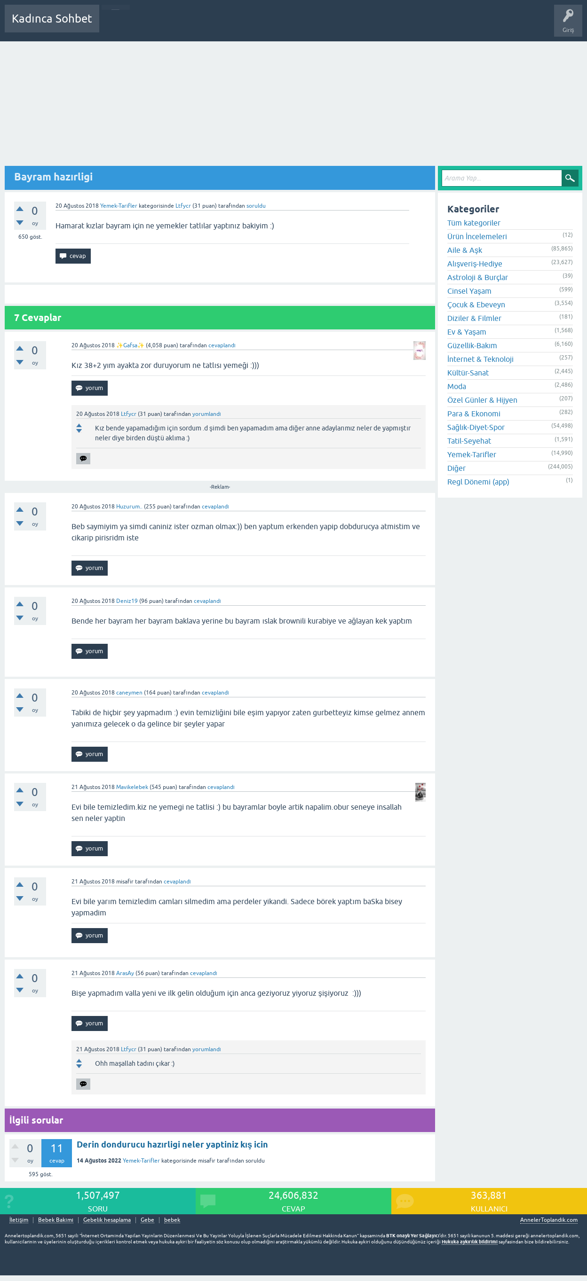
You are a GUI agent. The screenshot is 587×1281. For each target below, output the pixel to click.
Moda (456, 386)
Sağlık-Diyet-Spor (476, 427)
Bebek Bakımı (385, 25)
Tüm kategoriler (473, 223)
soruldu (256, 206)
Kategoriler (203, 25)
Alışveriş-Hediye (474, 263)
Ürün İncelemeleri (477, 236)
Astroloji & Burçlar (477, 277)
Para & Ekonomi (473, 413)
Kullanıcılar (242, 25)
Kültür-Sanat (468, 372)
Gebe (147, 1220)
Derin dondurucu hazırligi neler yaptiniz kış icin (172, 1144)
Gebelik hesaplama (107, 1220)
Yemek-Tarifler (118, 206)
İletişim (18, 1220)
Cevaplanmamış (156, 25)
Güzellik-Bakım (472, 345)
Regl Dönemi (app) (478, 481)
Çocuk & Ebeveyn (476, 304)
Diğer (456, 468)
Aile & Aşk (464, 250)
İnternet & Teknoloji (480, 359)
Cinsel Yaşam (469, 291)
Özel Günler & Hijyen (482, 400)
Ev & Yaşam (466, 332)
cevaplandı (222, 345)
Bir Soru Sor (281, 25)
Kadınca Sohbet (52, 18)
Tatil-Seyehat (469, 441)
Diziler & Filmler (474, 318)
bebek (172, 1220)
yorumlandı (206, 414)
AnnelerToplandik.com (549, 1220)
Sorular (115, 25)
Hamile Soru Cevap (331, 25)
